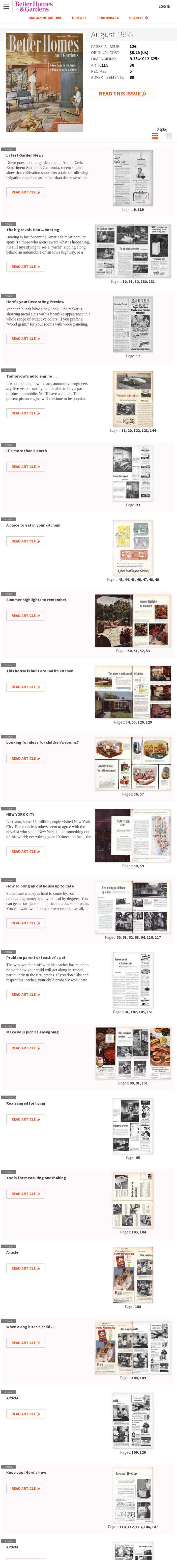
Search (138, 17)
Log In (165, 6)
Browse (79, 17)
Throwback (108, 17)
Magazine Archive (45, 17)
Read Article (24, 192)
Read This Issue (120, 93)
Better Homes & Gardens (34, 7)
